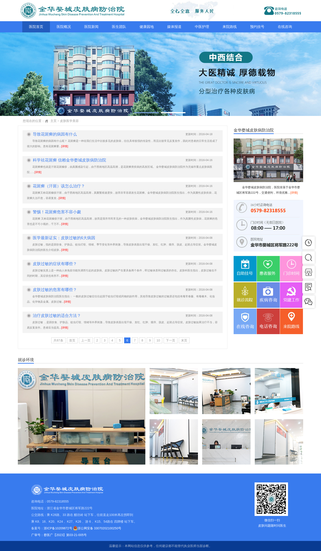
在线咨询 (285, 27)
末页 (184, 340)
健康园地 (147, 27)
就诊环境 (26, 360)
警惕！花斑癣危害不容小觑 (57, 212)
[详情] (64, 146)
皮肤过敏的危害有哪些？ (55, 289)
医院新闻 (91, 27)
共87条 (58, 340)
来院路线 (229, 27)
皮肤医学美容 (69, 121)
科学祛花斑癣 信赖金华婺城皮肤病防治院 (69, 160)
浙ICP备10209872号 (58, 528)
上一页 (86, 340)
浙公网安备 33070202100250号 (97, 528)
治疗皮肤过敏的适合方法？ (57, 315)
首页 (72, 340)
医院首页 (36, 27)
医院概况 (64, 27)
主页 (53, 121)
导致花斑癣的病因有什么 (55, 134)
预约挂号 (257, 27)
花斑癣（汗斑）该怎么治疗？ (59, 186)
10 (158, 340)
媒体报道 (174, 27)
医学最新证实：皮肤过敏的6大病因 (64, 238)
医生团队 (119, 27)
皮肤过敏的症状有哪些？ (55, 264)
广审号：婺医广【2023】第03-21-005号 (59, 535)
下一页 (170, 340)
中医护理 (202, 27)
